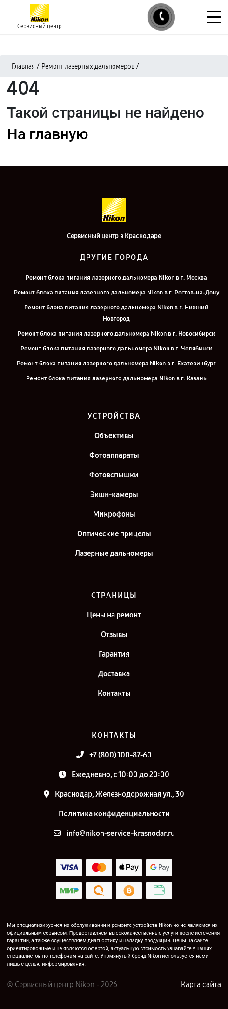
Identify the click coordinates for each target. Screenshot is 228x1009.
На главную (47, 134)
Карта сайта (201, 984)
